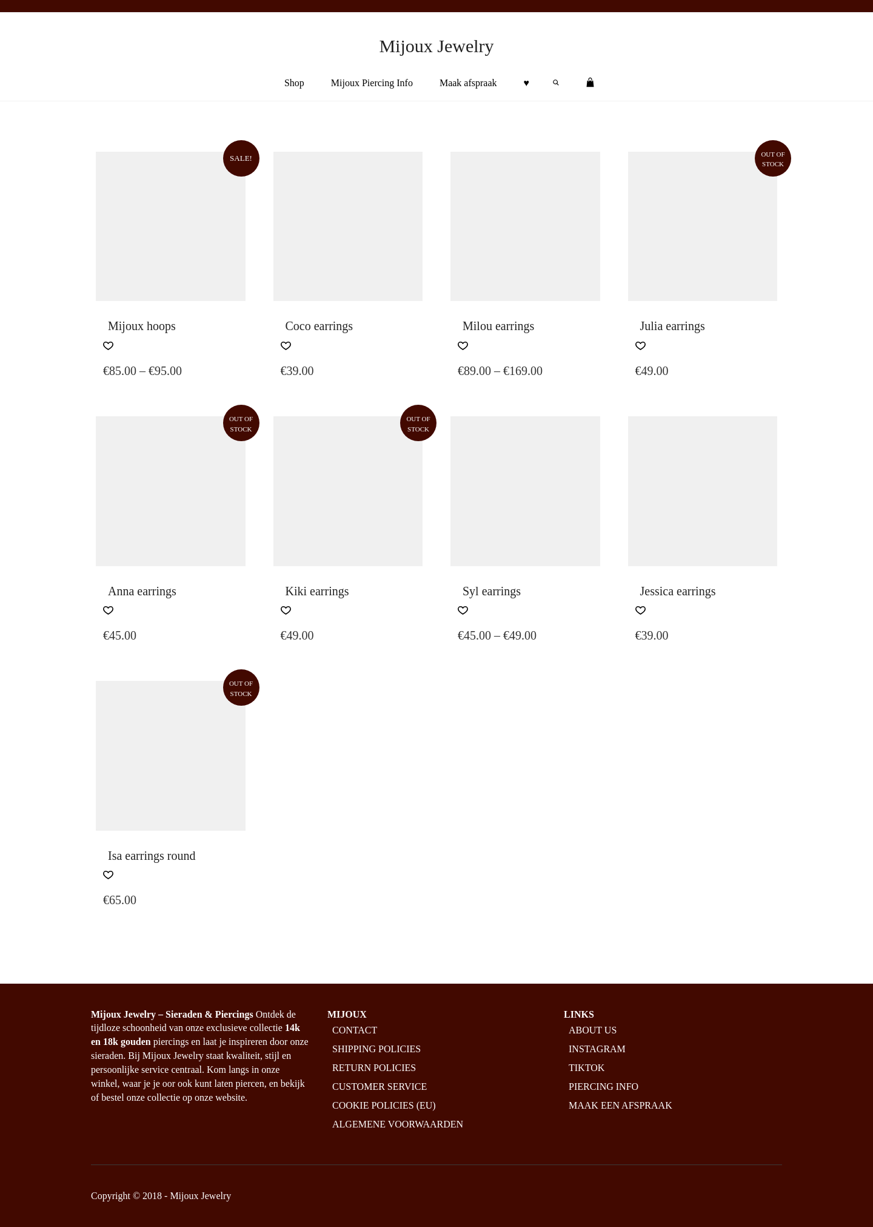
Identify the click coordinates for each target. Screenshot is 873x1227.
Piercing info (603, 1086)
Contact (354, 1030)
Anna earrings (142, 591)
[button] (108, 346)
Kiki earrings (317, 591)
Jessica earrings (678, 591)
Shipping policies (376, 1049)
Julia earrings (672, 326)
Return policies (374, 1068)
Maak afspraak (468, 83)
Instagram (597, 1049)
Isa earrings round (151, 855)
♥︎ (527, 83)
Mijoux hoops (142, 326)
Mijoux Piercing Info (372, 83)
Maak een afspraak (620, 1105)
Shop (294, 83)
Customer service (379, 1086)
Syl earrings (492, 591)
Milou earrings (498, 326)
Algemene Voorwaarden (397, 1124)
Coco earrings (319, 326)
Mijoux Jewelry (436, 46)
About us (593, 1030)
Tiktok (586, 1068)
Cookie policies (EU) (384, 1105)
